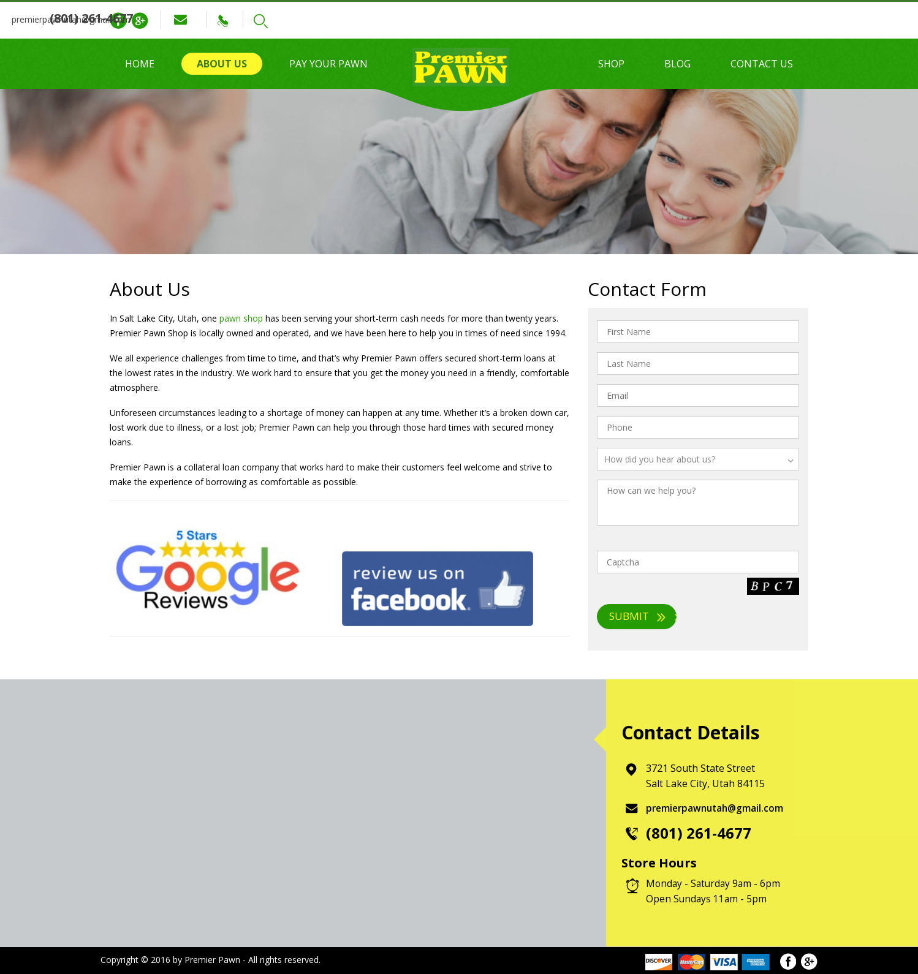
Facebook (118, 20)
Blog (677, 63)
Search (481, 21)
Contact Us (761, 63)
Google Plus (139, 20)
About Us (222, 63)
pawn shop (241, 318)
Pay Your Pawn (328, 63)
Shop (611, 63)
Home (139, 63)
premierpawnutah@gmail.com (256, 19)
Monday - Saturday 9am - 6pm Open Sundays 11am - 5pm (715, 891)
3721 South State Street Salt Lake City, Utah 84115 (709, 776)
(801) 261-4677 (406, 18)
